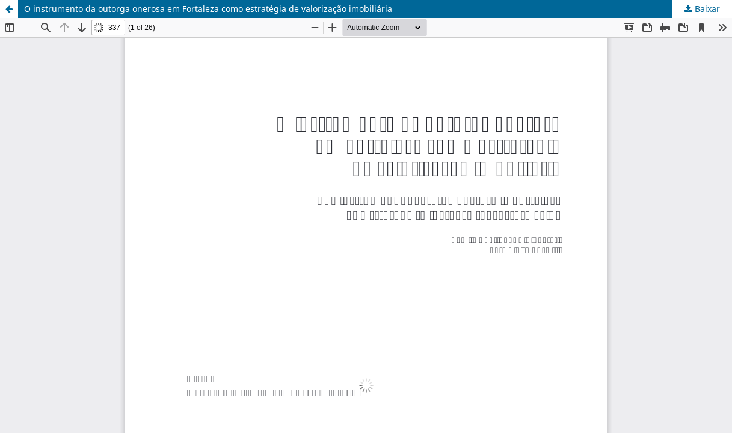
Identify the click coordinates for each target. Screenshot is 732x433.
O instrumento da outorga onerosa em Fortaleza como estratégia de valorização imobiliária (208, 8)
